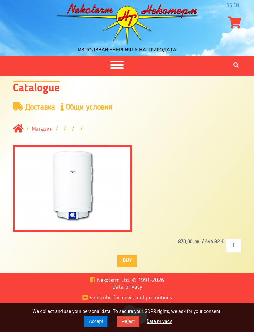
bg (229, 5)
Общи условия (86, 107)
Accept (96, 321)
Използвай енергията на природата (127, 49)
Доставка (34, 107)
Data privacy (159, 321)
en (236, 5)
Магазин (42, 129)
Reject (128, 321)
